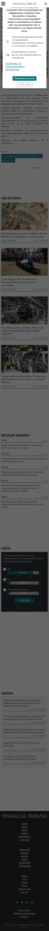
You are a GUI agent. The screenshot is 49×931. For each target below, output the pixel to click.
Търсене (46, 4)
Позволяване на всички (24, 78)
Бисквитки (12, 69)
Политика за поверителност (15, 65)
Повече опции (24, 84)
